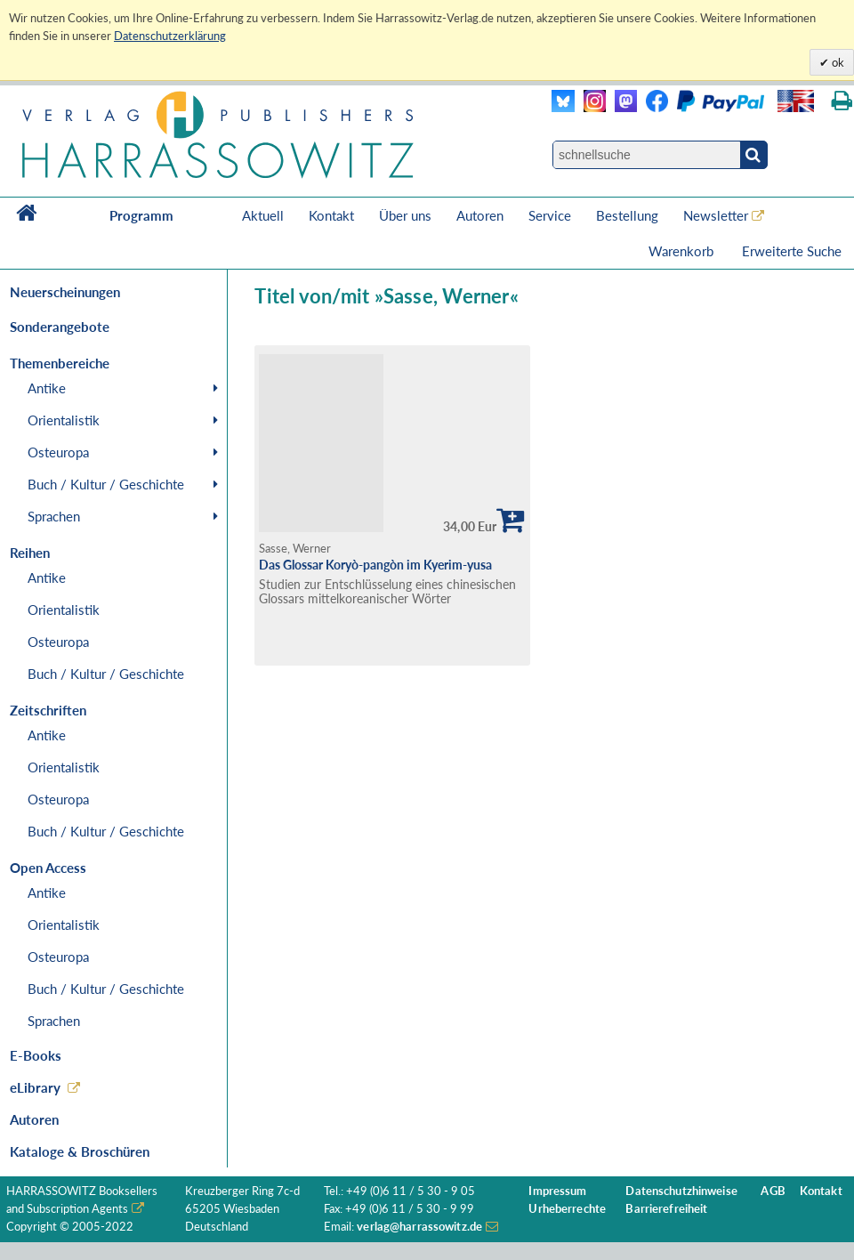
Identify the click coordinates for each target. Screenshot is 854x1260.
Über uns (405, 215)
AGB (773, 1191)
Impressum (557, 1191)
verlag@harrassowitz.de (419, 1226)
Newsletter (715, 215)
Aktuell (263, 215)
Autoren (480, 215)
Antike (47, 388)
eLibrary (35, 1087)
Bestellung (627, 215)
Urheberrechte (567, 1209)
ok (836, 62)
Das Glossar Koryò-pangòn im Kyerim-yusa (375, 564)
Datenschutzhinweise (681, 1191)
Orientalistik (64, 420)
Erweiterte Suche (792, 251)
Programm (141, 215)
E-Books (35, 1055)
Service (549, 215)
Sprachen (54, 516)
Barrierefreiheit (666, 1209)
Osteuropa (58, 452)
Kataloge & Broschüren (79, 1151)
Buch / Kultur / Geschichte (106, 484)
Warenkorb (683, 251)
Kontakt (331, 215)
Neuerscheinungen (65, 292)
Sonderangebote (59, 327)
